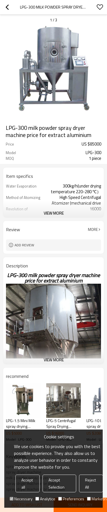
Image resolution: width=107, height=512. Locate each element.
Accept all (27, 483)
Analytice (45, 499)
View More (54, 213)
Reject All (90, 483)
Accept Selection (56, 483)
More (93, 229)
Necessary (21, 499)
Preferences (71, 499)
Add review (24, 245)
